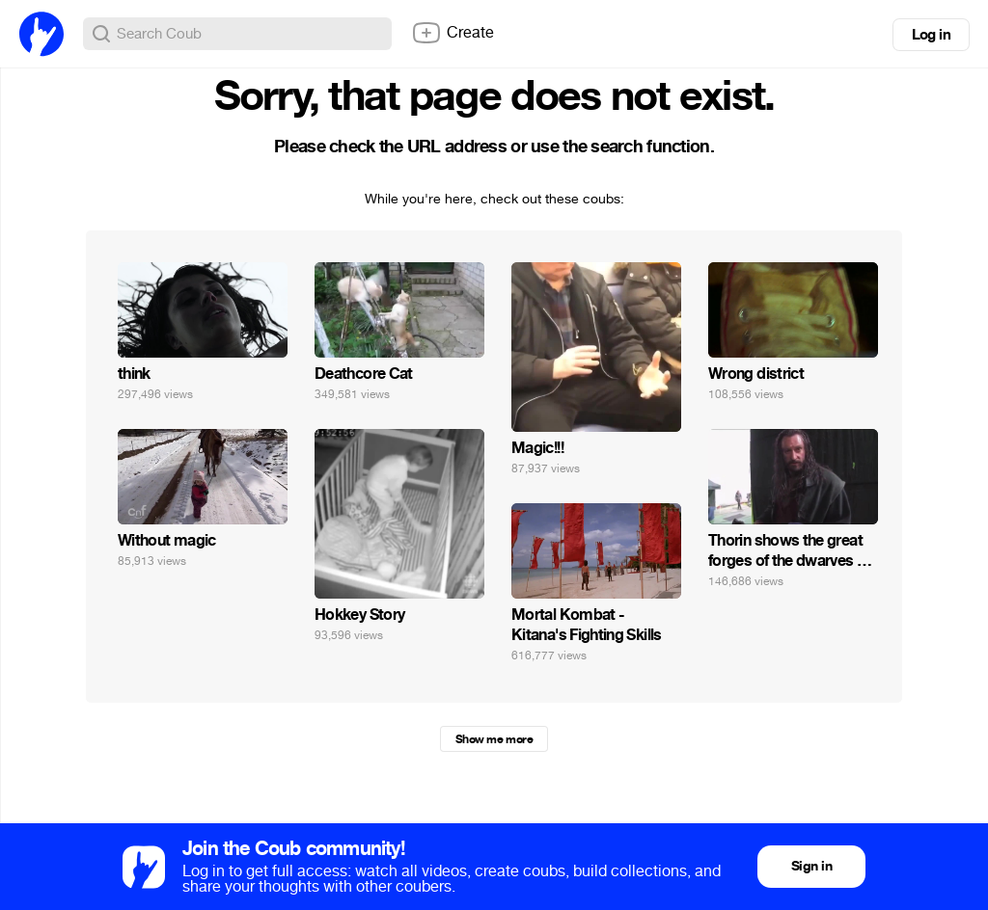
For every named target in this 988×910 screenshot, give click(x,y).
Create (452, 32)
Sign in (811, 866)
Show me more (494, 739)
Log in (931, 34)
